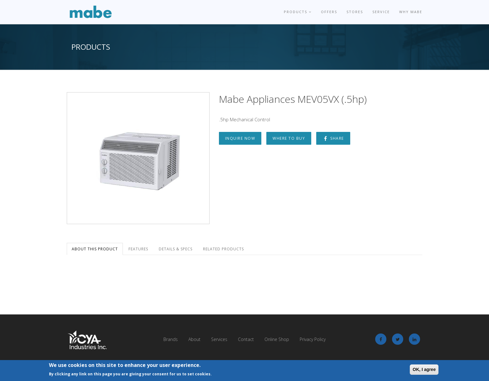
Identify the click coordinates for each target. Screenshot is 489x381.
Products (298, 11)
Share (333, 138)
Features (138, 249)
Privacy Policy (313, 339)
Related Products (223, 249)
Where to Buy (289, 138)
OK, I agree (424, 369)
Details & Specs (175, 249)
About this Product (95, 249)
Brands (170, 339)
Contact (246, 339)
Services (219, 339)
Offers (329, 11)
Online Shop (276, 339)
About (194, 339)
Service (381, 11)
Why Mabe (410, 11)
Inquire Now (240, 138)
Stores (354, 11)
